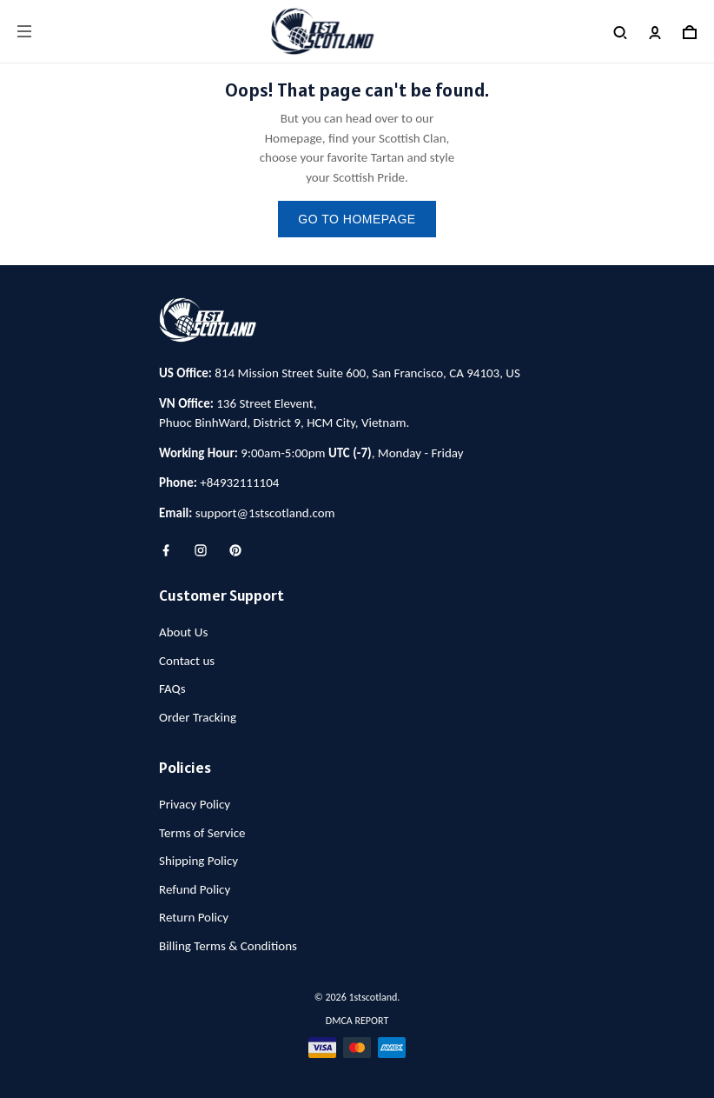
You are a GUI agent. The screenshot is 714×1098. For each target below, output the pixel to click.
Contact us (187, 661)
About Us (183, 632)
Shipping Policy (198, 860)
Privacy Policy (194, 804)
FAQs (172, 688)
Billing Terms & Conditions (228, 946)
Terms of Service (202, 833)
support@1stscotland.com (265, 513)
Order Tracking (197, 717)
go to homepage (356, 219)
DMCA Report (357, 1021)
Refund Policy (194, 889)
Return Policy (193, 917)
